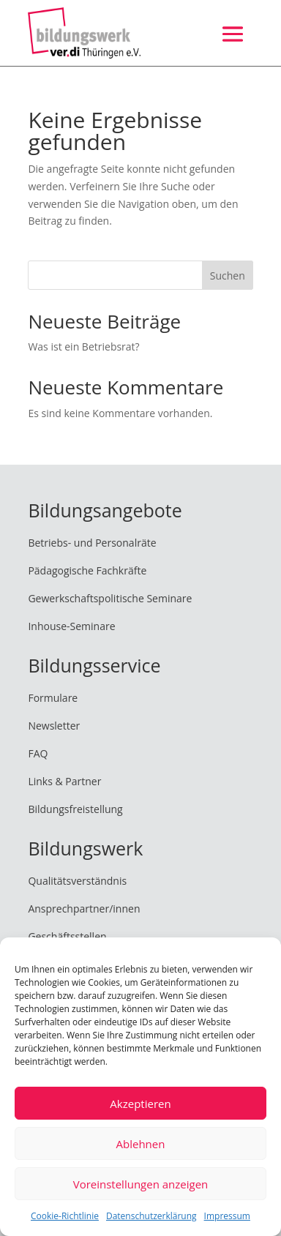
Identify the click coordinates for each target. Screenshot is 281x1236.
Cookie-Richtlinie (65, 1216)
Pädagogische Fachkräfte (87, 570)
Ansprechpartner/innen (84, 908)
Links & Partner (64, 781)
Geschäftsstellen (67, 936)
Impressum (227, 1216)
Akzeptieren (140, 1103)
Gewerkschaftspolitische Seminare (110, 598)
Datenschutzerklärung (151, 1216)
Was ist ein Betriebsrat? (83, 346)
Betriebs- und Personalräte (92, 543)
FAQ (38, 753)
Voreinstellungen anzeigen (141, 1184)
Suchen (227, 275)
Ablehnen (140, 1143)
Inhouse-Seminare (71, 626)
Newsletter (54, 726)
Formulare (53, 698)
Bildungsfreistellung (75, 809)
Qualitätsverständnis (77, 881)
